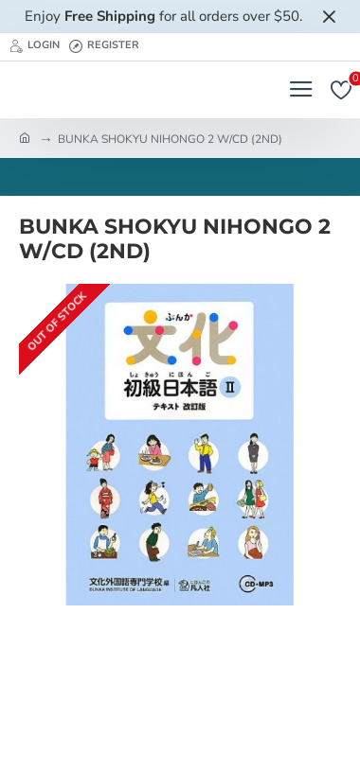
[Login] (34, 46)
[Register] (104, 46)
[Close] (328, 16)
